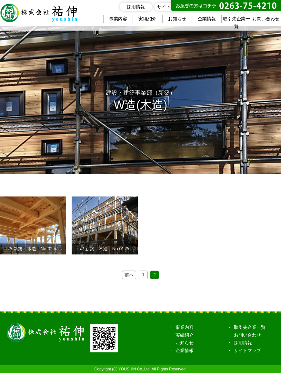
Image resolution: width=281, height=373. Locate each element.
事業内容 (118, 18)
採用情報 (136, 6)
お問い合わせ (265, 18)
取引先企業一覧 (236, 22)
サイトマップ (170, 6)
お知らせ (177, 18)
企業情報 (207, 18)
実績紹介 (147, 18)
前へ (129, 274)
